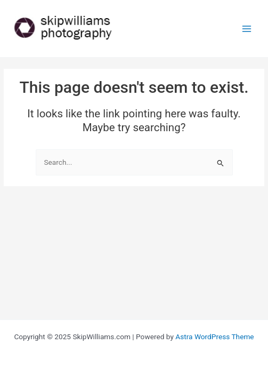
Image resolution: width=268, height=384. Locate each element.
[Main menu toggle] (247, 28)
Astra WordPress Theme (214, 336)
